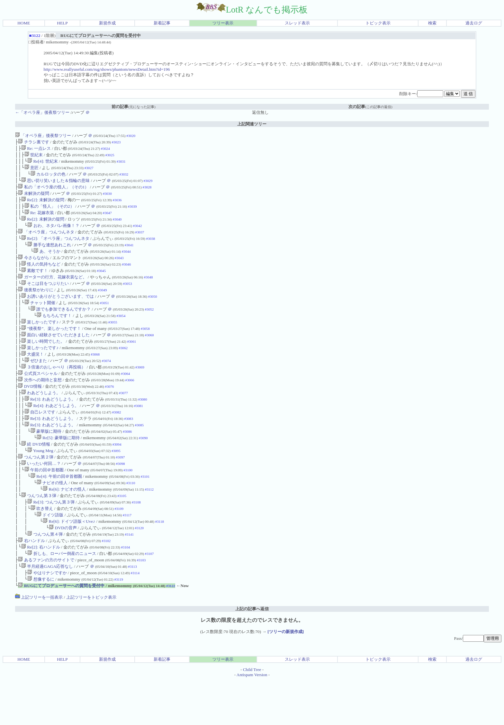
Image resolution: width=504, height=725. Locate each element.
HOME (23, 23)
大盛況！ (32, 376)
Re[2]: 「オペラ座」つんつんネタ (55, 248)
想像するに (40, 623)
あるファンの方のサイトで (46, 602)
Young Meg (40, 482)
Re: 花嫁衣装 (39, 220)
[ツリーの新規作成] (285, 676)
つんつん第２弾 (35, 489)
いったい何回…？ (41, 496)
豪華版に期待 (46, 460)
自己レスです (39, 439)
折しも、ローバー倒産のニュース (61, 595)
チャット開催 (39, 319)
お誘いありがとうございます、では (57, 312)
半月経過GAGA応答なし (47, 609)
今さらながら (33, 269)
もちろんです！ (54, 333)
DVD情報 (29, 411)
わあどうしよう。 (40, 418)
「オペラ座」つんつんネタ (46, 241)
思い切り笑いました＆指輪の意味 (55, 185)
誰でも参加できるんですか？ (61, 326)
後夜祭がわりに (35, 305)
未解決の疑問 (33, 199)
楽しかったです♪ (40, 340)
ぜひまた (35, 383)
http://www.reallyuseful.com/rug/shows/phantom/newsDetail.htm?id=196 (107, 69)
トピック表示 (378, 23)
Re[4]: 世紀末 (42, 163)
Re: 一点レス (36, 149)
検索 (432, 23)
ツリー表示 (222, 23)
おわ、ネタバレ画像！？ (53, 234)
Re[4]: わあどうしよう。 (53, 432)
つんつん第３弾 (38, 531)
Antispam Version (252, 719)
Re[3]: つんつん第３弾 (51, 538)
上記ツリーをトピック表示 (91, 642)
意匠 (31, 170)
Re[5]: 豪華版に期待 (58, 468)
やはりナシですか (47, 616)
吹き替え (42, 545)
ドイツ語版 (50, 552)
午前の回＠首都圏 (44, 503)
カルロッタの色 (48, 178)
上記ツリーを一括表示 (39, 642)
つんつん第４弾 (44, 574)
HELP (62, 23)
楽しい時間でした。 (43, 361)
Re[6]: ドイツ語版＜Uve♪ (69, 559)
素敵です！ (34, 284)
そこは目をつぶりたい (45, 298)
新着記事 (162, 23)
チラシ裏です (33, 142)
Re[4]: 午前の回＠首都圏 (56, 510)
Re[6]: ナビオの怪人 (64, 524)
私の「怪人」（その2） (49, 213)
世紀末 (33, 156)
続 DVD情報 (35, 475)
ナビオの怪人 (52, 517)
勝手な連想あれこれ (49, 255)
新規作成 (107, 23)
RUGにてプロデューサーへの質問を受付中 (61, 630)
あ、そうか (46, 262)
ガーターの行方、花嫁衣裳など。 (52, 291)
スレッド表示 (297, 23)
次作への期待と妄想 (39, 404)
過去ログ (473, 23)
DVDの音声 (62, 567)
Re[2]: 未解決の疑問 (42, 206)
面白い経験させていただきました (55, 354)
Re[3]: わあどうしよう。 (50, 425)
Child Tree (252, 714)
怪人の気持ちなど (40, 277)
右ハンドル (31, 581)
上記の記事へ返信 (252, 653)
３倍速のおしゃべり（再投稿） (53, 390)
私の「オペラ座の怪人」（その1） (53, 192)
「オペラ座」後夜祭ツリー (43, 135)
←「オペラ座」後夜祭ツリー (42, 112)
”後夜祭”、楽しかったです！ (51, 347)
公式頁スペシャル (37, 397)
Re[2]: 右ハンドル (40, 588)
